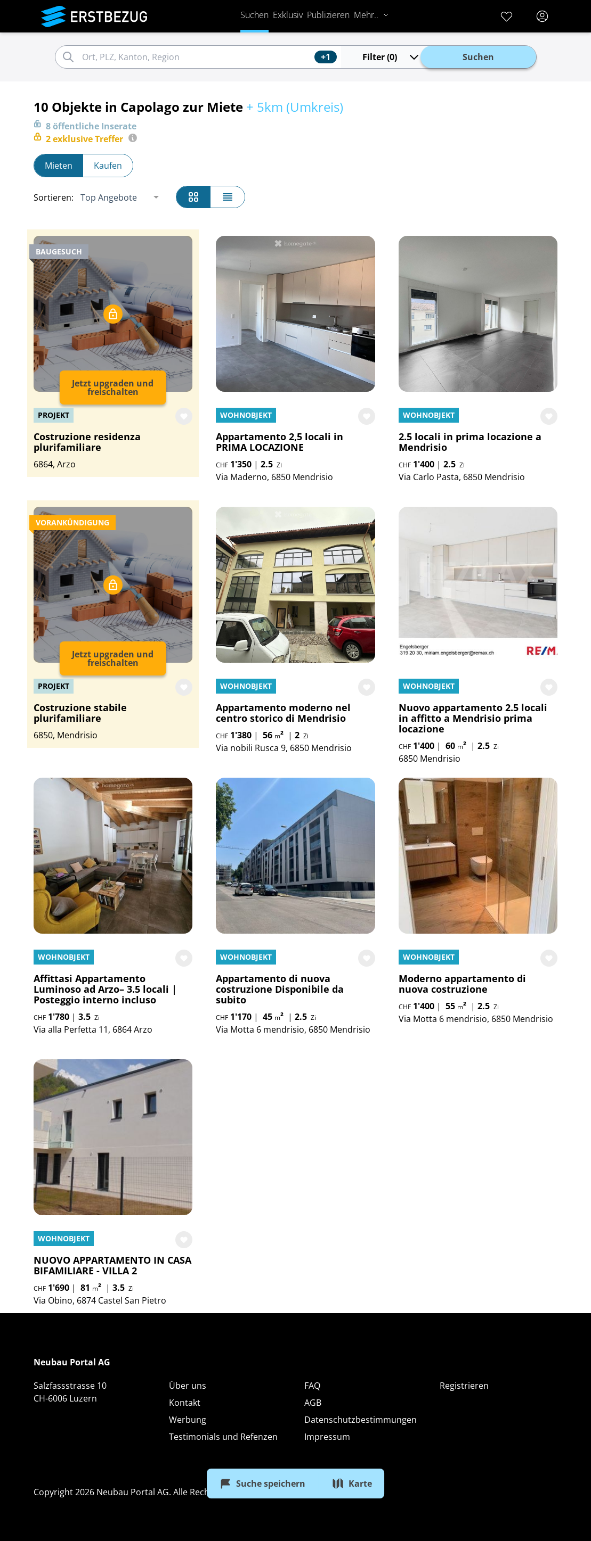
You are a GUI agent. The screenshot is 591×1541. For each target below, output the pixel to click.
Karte (351, 1483)
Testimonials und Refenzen (223, 1437)
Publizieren (327, 15)
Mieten (58, 165)
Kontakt (184, 1402)
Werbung (187, 1419)
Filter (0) (390, 57)
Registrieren (464, 1385)
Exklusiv (287, 15)
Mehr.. (370, 15)
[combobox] (196, 57)
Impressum (327, 1437)
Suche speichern (262, 1483)
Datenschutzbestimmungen (360, 1419)
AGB (312, 1402)
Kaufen (108, 165)
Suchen (254, 15)
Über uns (187, 1385)
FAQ (312, 1385)
